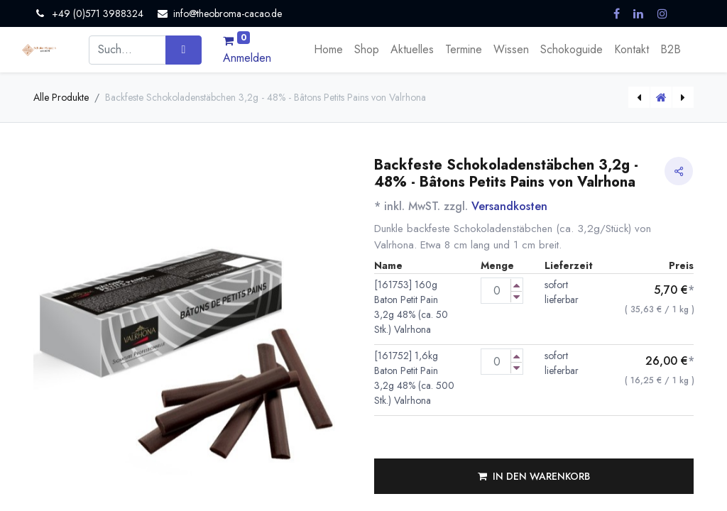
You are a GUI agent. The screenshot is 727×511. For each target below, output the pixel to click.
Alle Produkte (61, 97)
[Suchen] (183, 49)
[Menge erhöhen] (516, 285)
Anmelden (247, 58)
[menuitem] (328, 49)
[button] (534, 476)
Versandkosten (509, 206)
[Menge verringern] (516, 297)
